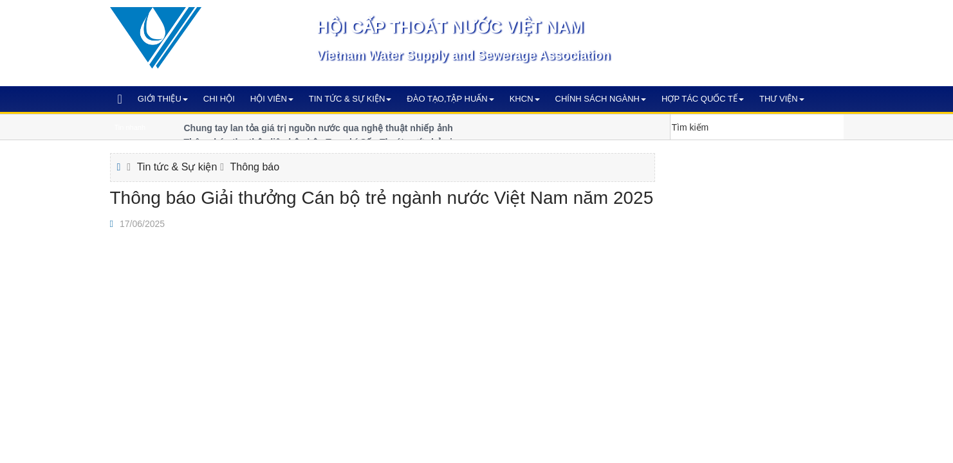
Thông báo (255, 166)
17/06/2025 (142, 224)
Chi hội (219, 99)
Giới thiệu (163, 99)
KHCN (525, 99)
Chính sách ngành (600, 99)
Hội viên (271, 99)
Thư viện (781, 99)
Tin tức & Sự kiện (350, 99)
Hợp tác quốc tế (703, 99)
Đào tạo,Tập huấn (450, 99)
